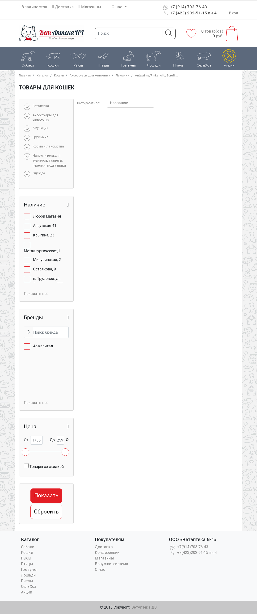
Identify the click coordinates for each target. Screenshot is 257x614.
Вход (233, 13)
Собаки (27, 547)
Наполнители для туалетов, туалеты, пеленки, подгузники (49, 160)
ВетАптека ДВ (144, 607)
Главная (25, 75)
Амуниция (41, 128)
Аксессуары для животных (90, 75)
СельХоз (28, 586)
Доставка (63, 6)
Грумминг (40, 137)
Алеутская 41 (44, 225)
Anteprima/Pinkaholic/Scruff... (156, 75)
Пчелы (27, 581)
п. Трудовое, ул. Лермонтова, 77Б (48, 281)
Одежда (39, 173)
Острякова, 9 (44, 269)
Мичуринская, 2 (47, 259)
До (52, 440)
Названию (119, 103)
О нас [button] (116, 6)
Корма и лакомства (48, 146)
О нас (100, 569)
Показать (46, 495)
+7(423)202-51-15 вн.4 (193, 552)
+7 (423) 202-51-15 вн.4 (189, 13)
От (26, 440)
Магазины (89, 6)
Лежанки (122, 75)
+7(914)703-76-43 (188, 547)
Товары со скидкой (44, 466)
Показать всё (36, 293)
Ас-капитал (43, 346)
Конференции (107, 552)
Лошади (28, 575)
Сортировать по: (88, 103)
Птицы (27, 564)
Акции (26, 592)
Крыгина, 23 (43, 235)
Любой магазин (47, 216)
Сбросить (46, 512)
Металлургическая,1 (42, 251)
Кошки (59, 75)
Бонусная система (111, 564)
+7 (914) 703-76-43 (184, 6)
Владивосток (34, 6)
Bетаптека (41, 106)
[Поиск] (127, 33)
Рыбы (26, 558)
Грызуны (29, 569)
